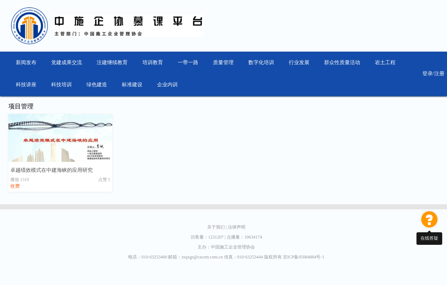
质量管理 (223, 62)
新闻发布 (26, 62)
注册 (439, 73)
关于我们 (217, 227)
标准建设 (132, 84)
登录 (427, 73)
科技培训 (61, 84)
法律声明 (236, 227)
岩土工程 (385, 62)
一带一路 (188, 62)
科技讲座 (26, 84)
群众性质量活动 (342, 62)
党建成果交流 (66, 62)
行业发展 (299, 62)
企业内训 (167, 84)
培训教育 (152, 62)
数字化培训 (261, 62)
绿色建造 (96, 84)
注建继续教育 (112, 62)
